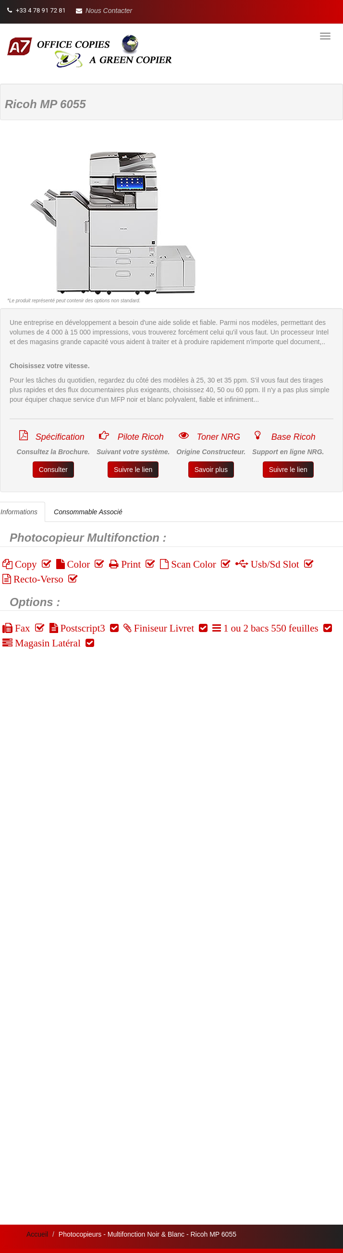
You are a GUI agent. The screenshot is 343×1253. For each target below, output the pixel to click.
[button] (104, 10)
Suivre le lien (133, 469)
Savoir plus (211, 469)
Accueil (37, 1234)
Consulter (53, 469)
